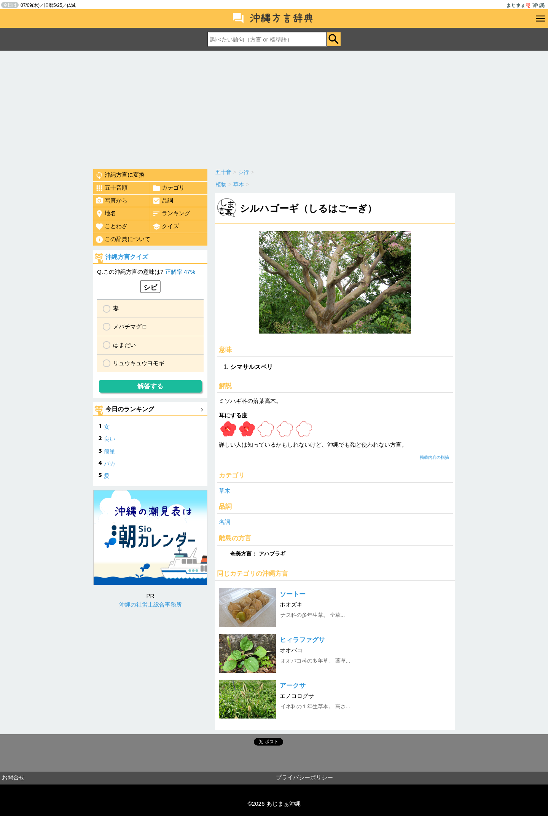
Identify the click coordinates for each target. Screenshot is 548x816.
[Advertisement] (274, 107)
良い (109, 439)
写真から (111, 200)
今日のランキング (129, 409)
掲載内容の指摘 (434, 457)
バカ (109, 463)
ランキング (171, 213)
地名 (105, 213)
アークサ (293, 685)
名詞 (224, 522)
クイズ (165, 226)
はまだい (124, 345)
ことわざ (111, 226)
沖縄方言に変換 (120, 175)
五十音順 (111, 188)
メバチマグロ (130, 326)
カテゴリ (168, 188)
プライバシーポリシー (304, 777)
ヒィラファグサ (302, 640)
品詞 (162, 200)
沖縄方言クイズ (126, 257)
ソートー (293, 594)
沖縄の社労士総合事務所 (150, 604)
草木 (224, 490)
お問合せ (13, 777)
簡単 (109, 451)
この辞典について (122, 239)
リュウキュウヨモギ (138, 363)
